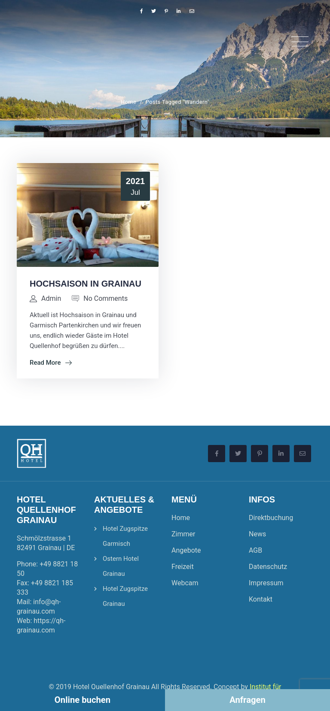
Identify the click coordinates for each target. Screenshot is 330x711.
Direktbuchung (271, 518)
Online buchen (82, 700)
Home (128, 102)
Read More (51, 362)
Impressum (266, 583)
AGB (255, 550)
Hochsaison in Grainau (85, 283)
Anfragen (247, 700)
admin (51, 298)
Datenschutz (268, 567)
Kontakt (260, 599)
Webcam (185, 583)
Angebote (186, 550)
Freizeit (182, 567)
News (257, 534)
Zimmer (183, 534)
